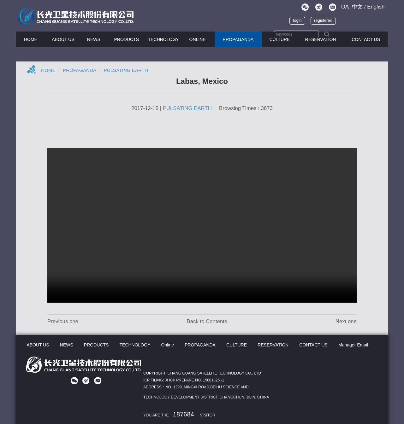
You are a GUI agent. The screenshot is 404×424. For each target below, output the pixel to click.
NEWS (93, 39)
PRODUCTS (126, 39)
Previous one (62, 321)
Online (197, 39)
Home (48, 70)
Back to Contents (207, 321)
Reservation (320, 39)
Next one (346, 321)
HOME (30, 39)
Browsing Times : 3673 (246, 108)
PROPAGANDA (238, 39)
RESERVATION (272, 344)
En (375, 7)
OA (345, 7)
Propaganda (81, 70)
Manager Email (352, 344)
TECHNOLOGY (163, 39)
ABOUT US (63, 39)
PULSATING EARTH (129, 70)
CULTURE (279, 39)
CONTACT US (366, 39)
